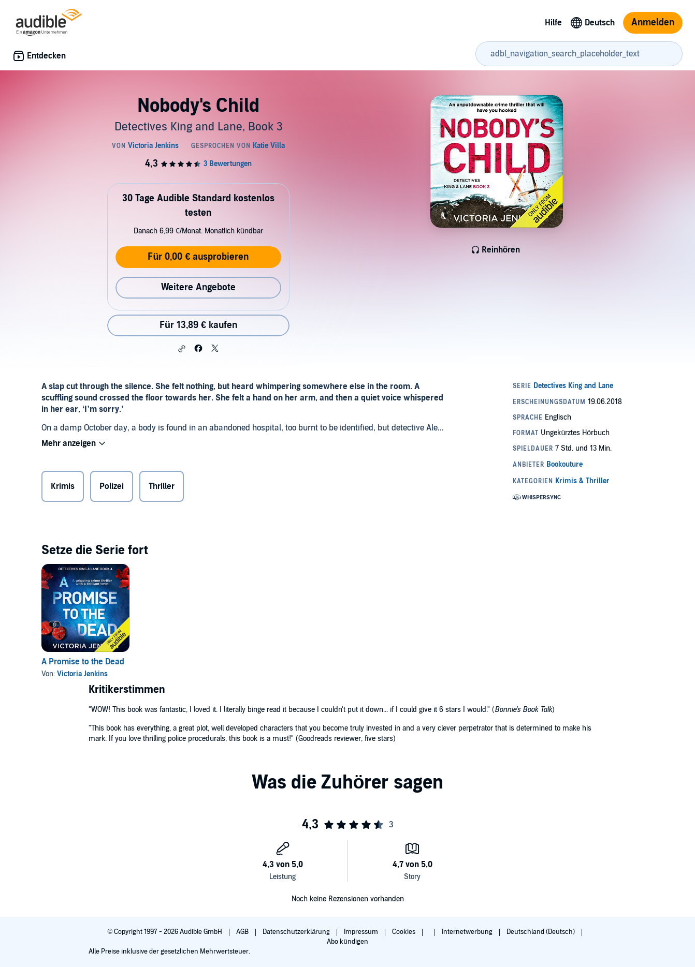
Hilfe (553, 23)
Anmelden (652, 22)
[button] (182, 349)
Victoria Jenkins (82, 674)
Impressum (362, 932)
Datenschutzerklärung (297, 932)
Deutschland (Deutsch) (541, 932)
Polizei (111, 486)
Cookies (404, 932)
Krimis (63, 486)
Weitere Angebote (198, 287)
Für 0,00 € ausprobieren (198, 256)
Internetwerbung (468, 932)
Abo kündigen (347, 942)
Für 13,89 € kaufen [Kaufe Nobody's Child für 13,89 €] (198, 325)
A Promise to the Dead (82, 662)
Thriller (162, 486)
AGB (243, 932)
